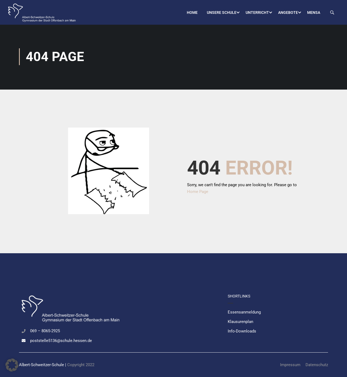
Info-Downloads (242, 331)
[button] (12, 365)
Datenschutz (317, 364)
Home (192, 12)
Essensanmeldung (244, 312)
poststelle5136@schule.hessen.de (61, 340)
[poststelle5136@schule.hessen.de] (23, 341)
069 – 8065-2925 (45, 330)
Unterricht (257, 12)
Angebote (288, 12)
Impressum (290, 364)
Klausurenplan (240, 321)
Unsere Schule (221, 12)
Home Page (197, 193)
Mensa (313, 12)
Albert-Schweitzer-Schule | (43, 364)
